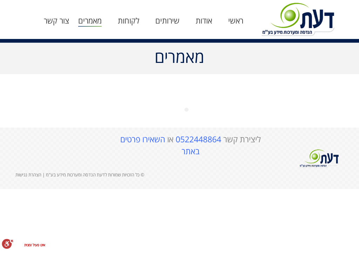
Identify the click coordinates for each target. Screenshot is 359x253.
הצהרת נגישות (28, 174)
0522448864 (198, 139)
